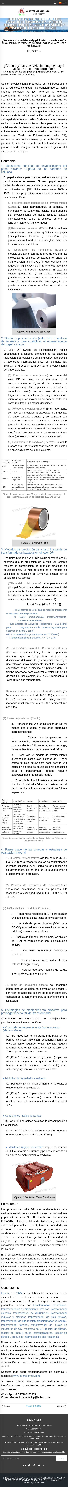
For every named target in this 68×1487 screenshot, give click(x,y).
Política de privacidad (52, 1480)
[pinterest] (43, 1465)
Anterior (5, 1406)
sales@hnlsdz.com (37, 1432)
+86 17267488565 (45, 1425)
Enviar (61, 1458)
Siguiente (62, 1406)
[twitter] (38, 1465)
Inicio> (26, 32)
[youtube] (24, 1465)
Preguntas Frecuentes (38, 32)
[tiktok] (29, 1465)
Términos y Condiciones (34, 1482)
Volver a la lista (33, 1406)
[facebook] (34, 1465)
